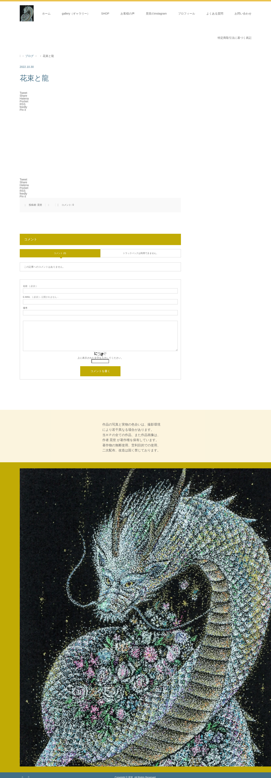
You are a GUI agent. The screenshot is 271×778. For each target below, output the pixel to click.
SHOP (105, 13)
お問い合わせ (243, 13)
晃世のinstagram (156, 13)
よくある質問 (214, 13)
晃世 (39, 204)
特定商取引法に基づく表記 (234, 37)
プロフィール (186, 13)
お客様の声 (127, 13)
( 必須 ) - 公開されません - (40, 297)
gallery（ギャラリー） (76, 13)
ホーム (46, 13)
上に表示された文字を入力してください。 (100, 357)
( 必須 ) (29, 286)
